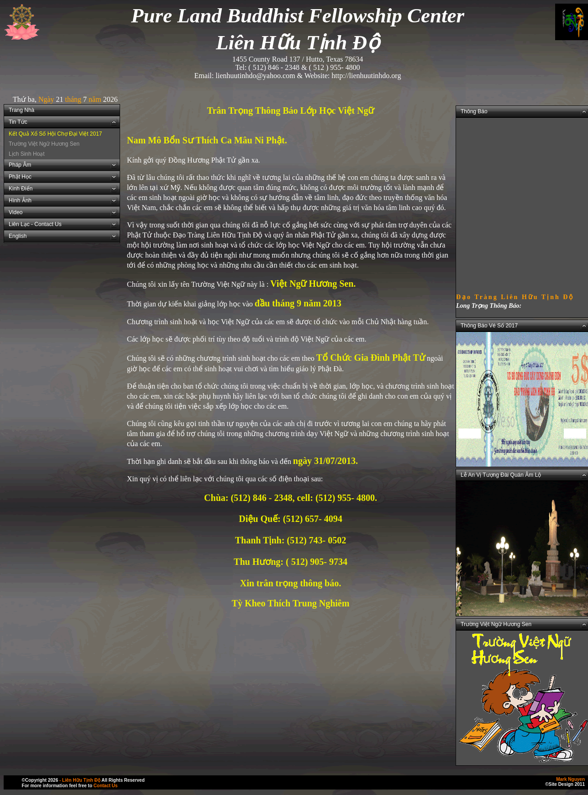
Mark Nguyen (570, 779)
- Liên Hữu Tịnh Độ (79, 780)
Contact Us (106, 785)
